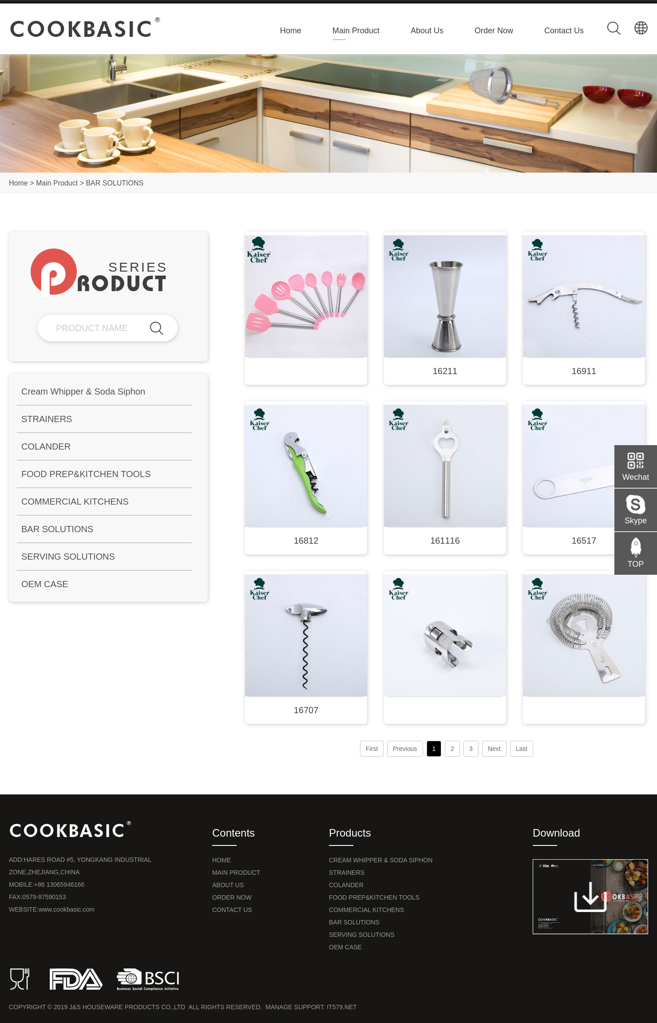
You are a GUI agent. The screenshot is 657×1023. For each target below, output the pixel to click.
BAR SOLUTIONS (114, 183)
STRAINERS (46, 419)
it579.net (342, 1007)
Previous (405, 748)
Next (494, 748)
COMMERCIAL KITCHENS (75, 501)
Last (521, 748)
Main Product (356, 30)
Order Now (494, 30)
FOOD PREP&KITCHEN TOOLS (86, 474)
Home (290, 30)
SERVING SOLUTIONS (68, 556)
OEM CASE (44, 584)
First (372, 748)
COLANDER (46, 446)
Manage (279, 1007)
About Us (427, 30)
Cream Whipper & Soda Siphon (83, 391)
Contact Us (564, 30)
